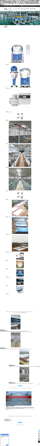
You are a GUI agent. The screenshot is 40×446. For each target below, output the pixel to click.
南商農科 (5, 9)
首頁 (14, 9)
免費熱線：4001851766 (24, 6)
